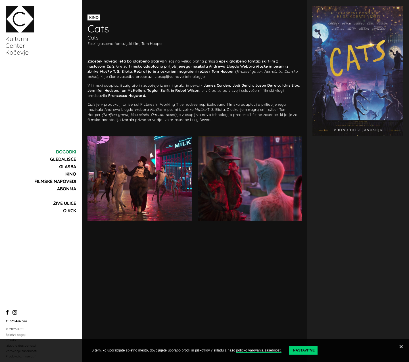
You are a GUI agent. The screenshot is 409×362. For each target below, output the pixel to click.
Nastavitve (304, 350)
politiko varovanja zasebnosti (258, 350)
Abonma (66, 189)
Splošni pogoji (16, 335)
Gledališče (63, 159)
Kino (70, 174)
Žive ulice (64, 203)
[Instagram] (14, 312)
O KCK (69, 210)
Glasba (67, 166)
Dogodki (66, 152)
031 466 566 (18, 321)
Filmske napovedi (55, 181)
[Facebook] (7, 312)
